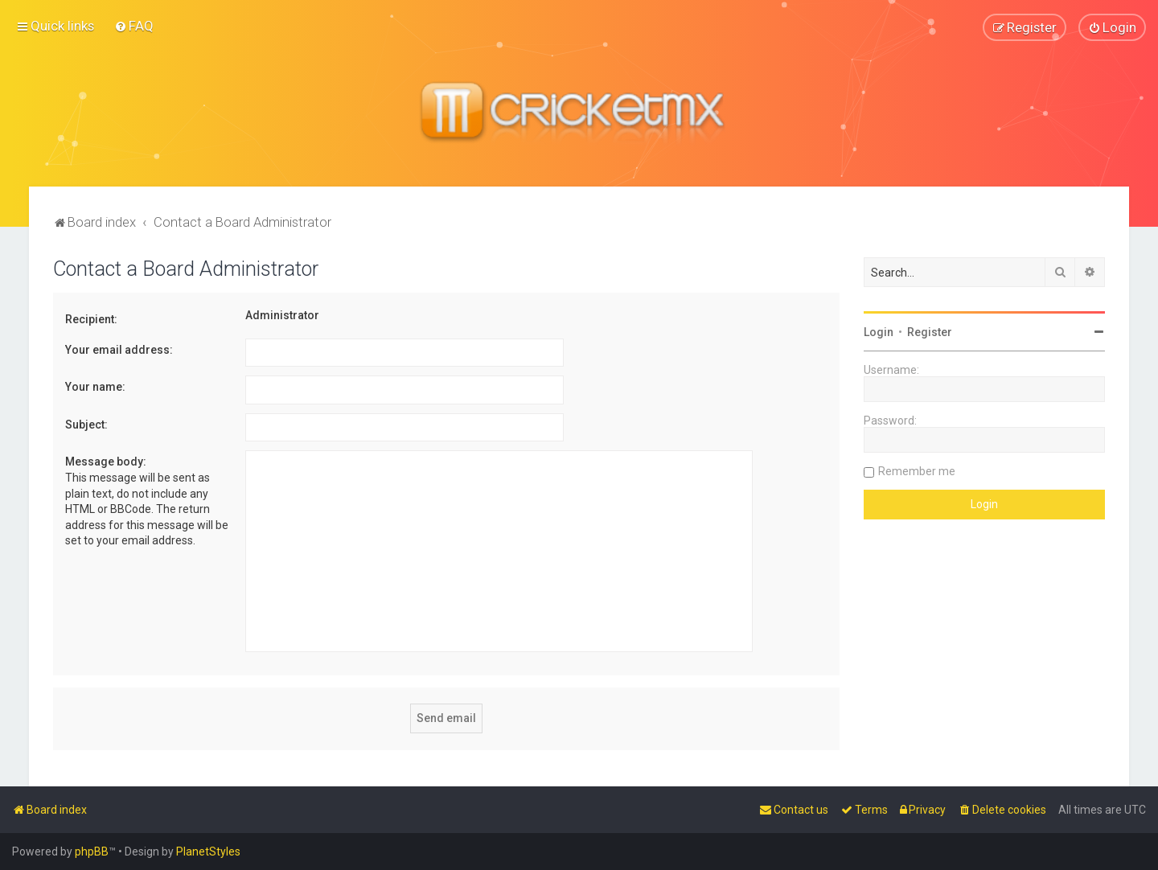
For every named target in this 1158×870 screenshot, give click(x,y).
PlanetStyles (208, 851)
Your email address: (119, 349)
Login (878, 331)
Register (929, 331)
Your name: (95, 386)
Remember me (916, 470)
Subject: (86, 423)
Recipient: (91, 318)
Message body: (105, 460)
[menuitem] (134, 26)
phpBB (92, 851)
